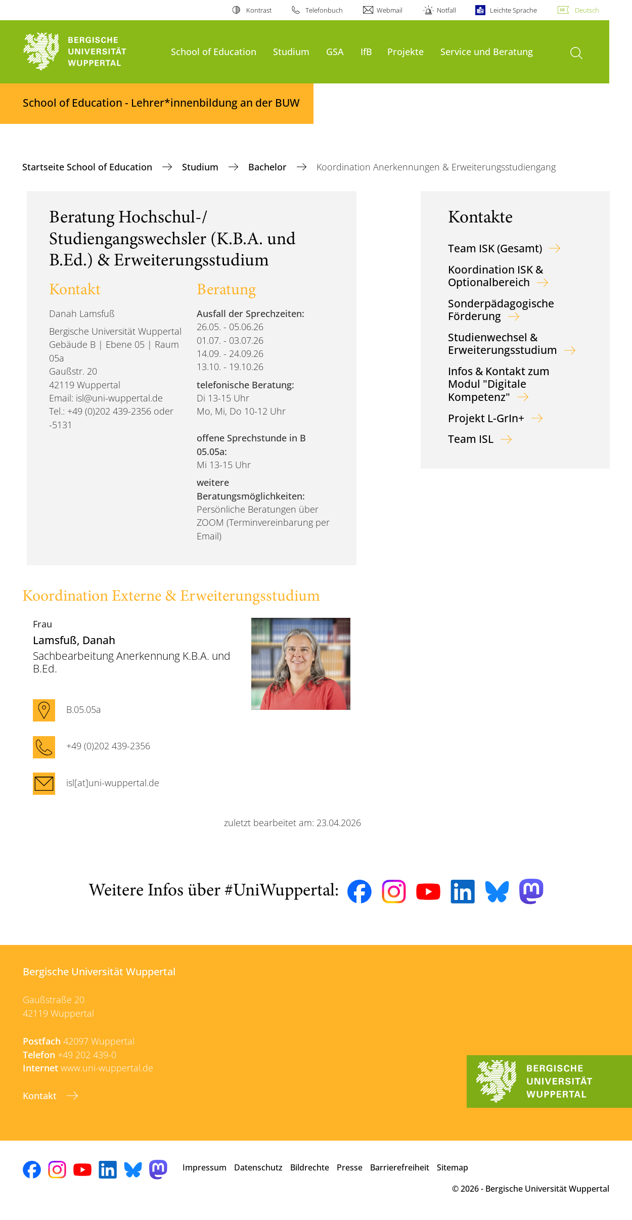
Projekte (405, 51)
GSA (335, 51)
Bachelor (268, 167)
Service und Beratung (486, 51)
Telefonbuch (324, 10)
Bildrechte (309, 1167)
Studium (291, 51)
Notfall (446, 10)
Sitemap (452, 1167)
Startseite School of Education (88, 167)
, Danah (74, 639)
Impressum (205, 1167)
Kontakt (41, 1096)
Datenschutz (258, 1167)
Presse (350, 1167)
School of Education (213, 51)
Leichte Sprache (513, 10)
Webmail (389, 10)
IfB (366, 51)
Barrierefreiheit (399, 1167)
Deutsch (587, 10)
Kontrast (259, 10)
